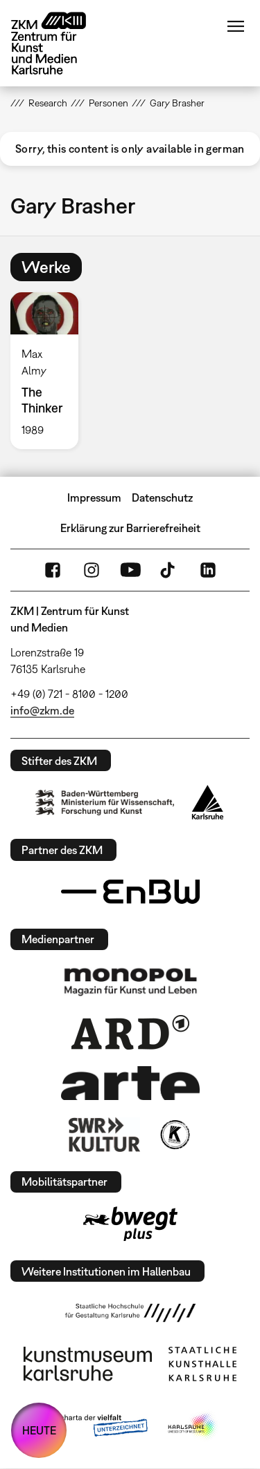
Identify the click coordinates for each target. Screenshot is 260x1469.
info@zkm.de (42, 710)
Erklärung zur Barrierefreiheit (130, 528)
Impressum (94, 497)
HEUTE (39, 1430)
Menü (236, 26)
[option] (49, 370)
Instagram (91, 570)
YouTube (130, 570)
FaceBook (53, 570)
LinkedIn (208, 570)
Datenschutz (162, 497)
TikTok (169, 570)
